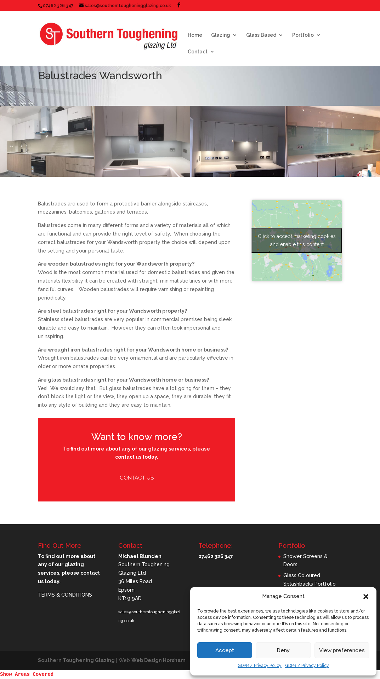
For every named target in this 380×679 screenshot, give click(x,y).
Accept (224, 650)
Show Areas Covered (26, 674)
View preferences (342, 650)
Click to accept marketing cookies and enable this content (297, 240)
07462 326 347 (58, 5)
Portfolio (303, 35)
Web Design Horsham (158, 660)
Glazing (220, 35)
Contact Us (137, 478)
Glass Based (261, 35)
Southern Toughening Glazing (76, 660)
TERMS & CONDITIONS (65, 595)
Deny (283, 650)
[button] (365, 596)
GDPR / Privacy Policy (260, 665)
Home (195, 35)
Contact (198, 51)
